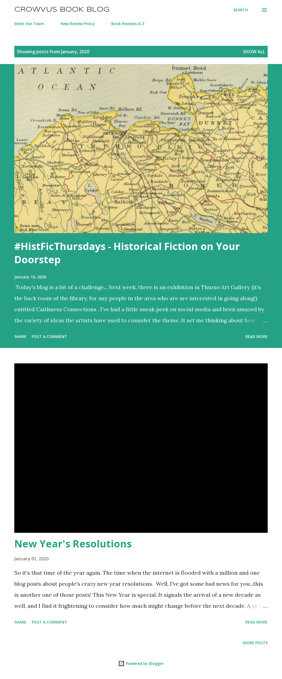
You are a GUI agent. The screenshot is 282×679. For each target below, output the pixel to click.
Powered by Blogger (141, 663)
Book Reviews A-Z (128, 23)
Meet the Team (29, 23)
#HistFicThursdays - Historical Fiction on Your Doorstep (127, 252)
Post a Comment (49, 336)
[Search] (240, 10)
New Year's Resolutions (73, 543)
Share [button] (20, 336)
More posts (255, 642)
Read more (256, 336)
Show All (254, 52)
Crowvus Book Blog (61, 10)
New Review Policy (78, 23)
